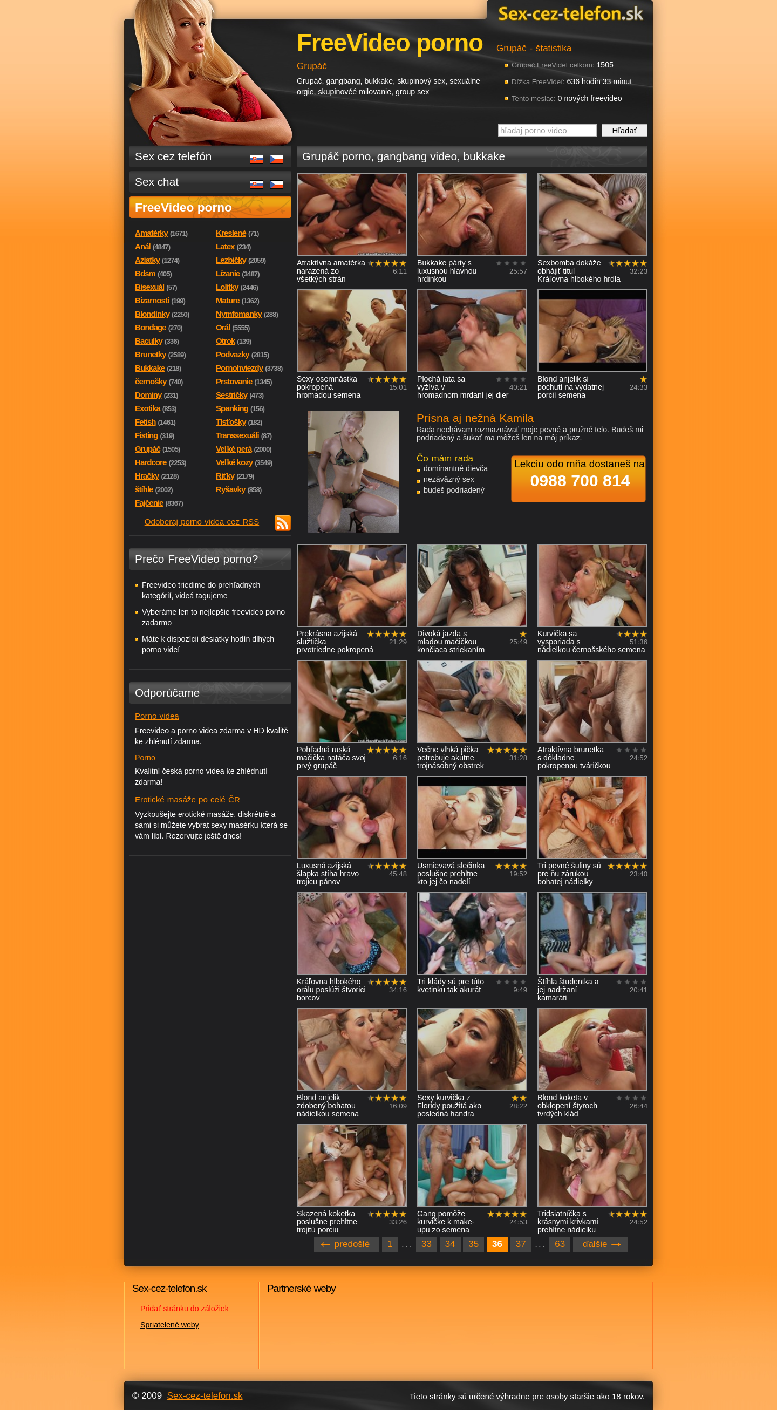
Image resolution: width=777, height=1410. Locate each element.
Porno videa (157, 715)
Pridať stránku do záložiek (184, 1308)
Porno (145, 757)
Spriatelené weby (169, 1324)
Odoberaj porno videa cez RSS (202, 521)
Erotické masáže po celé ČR (187, 799)
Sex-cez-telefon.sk (569, 12)
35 (473, 1244)
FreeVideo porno (183, 207)
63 (560, 1244)
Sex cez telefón (173, 156)
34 (450, 1244)
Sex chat (157, 181)
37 (521, 1244)
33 (426, 1244)
